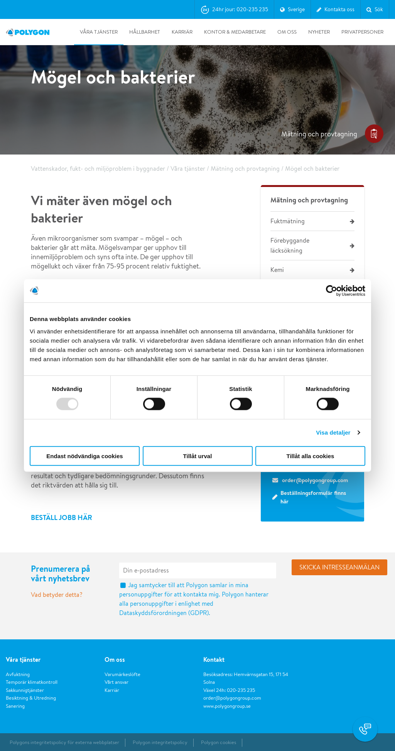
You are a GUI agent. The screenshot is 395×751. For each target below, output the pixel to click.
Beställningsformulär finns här (313, 497)
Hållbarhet (144, 32)
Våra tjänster (99, 32)
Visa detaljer (333, 432)
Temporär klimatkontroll (31, 682)
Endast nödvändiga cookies (84, 455)
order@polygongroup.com (232, 698)
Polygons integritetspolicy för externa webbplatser (64, 742)
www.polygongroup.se (227, 706)
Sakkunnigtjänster (25, 690)
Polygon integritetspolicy (160, 742)
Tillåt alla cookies (310, 455)
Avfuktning (18, 674)
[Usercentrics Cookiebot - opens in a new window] (331, 291)
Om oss (287, 32)
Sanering (15, 706)
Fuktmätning (287, 221)
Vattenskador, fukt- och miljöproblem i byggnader (98, 169)
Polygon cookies (218, 742)
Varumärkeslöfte (122, 674)
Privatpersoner (362, 32)
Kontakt (214, 659)
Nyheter (319, 32)
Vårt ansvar (116, 682)
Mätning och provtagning (245, 169)
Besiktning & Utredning (31, 698)
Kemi (277, 270)
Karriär (182, 32)
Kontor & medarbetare (235, 32)
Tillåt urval (197, 455)
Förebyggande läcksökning (289, 245)
